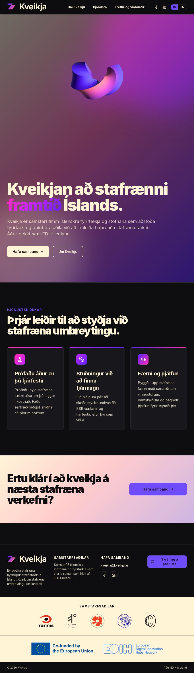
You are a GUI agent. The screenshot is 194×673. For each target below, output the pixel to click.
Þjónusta (100, 7)
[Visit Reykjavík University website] (97, 621)
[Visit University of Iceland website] (124, 621)
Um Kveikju (76, 7)
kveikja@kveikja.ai (114, 565)
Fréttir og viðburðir (129, 7)
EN (182, 7)
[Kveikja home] (26, 7)
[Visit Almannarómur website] (150, 621)
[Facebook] (156, 7)
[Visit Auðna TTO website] (73, 621)
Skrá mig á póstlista (164, 561)
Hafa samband (28, 251)
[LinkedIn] (164, 7)
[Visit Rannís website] (46, 621)
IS (174, 7)
